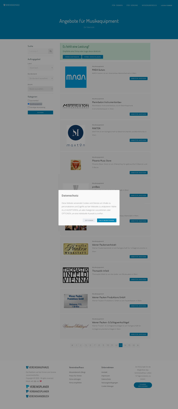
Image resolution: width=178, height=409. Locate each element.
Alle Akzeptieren (106, 220)
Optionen (89, 220)
